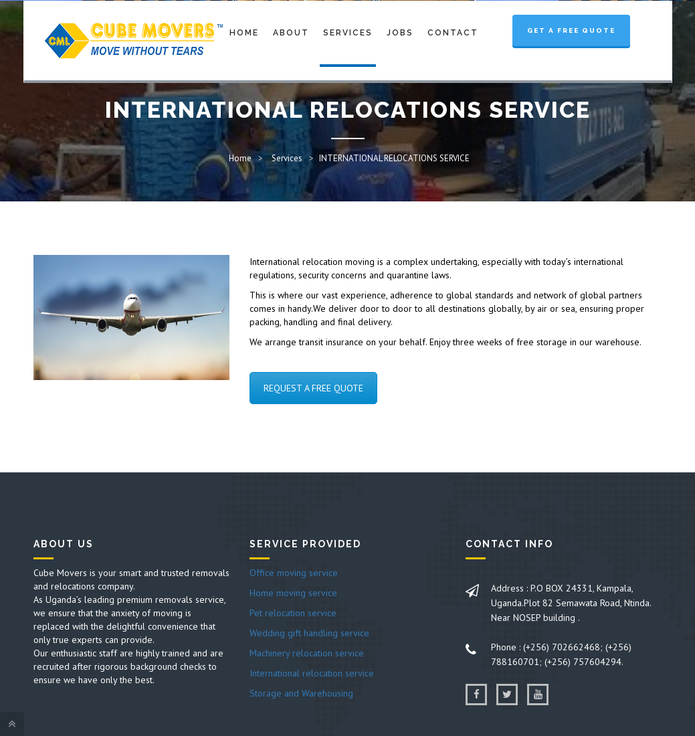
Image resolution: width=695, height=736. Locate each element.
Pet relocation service (293, 613)
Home (244, 32)
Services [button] (348, 32)
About (291, 32)
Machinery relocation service (307, 653)
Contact (452, 32)
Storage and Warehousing (301, 693)
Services (287, 158)
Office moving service (294, 573)
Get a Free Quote (571, 30)
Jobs (400, 32)
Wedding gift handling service (309, 633)
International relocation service (312, 673)
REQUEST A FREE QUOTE (313, 388)
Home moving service (293, 593)
